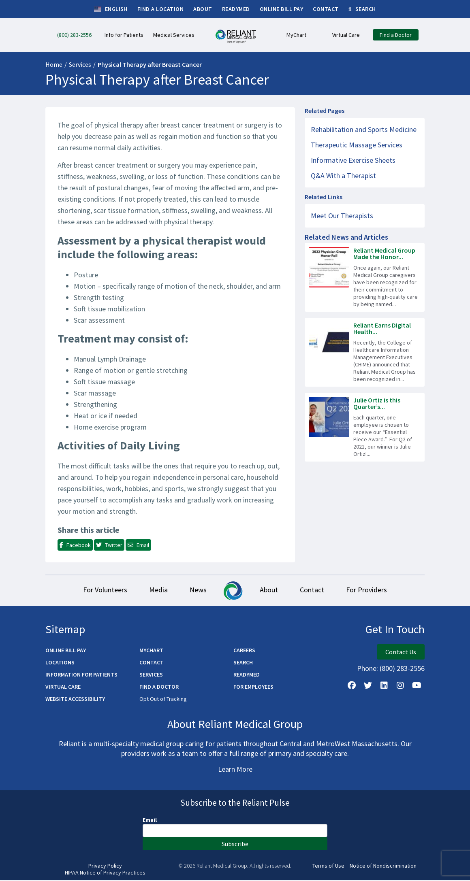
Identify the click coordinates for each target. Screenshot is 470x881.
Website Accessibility (75, 699)
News (196, 590)
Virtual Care (63, 687)
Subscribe (235, 845)
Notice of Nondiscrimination (383, 866)
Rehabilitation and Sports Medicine (364, 129)
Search (243, 663)
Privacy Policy (105, 866)
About (270, 590)
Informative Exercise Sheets (353, 160)
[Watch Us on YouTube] (416, 686)
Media (154, 590)
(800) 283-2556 (402, 669)
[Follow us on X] (368, 686)
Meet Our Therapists (342, 215)
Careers (244, 651)
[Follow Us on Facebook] (352, 686)
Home (53, 64)
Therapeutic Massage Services (356, 144)
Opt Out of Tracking (163, 699)
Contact (315, 590)
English (111, 9)
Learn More (235, 770)
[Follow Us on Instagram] (400, 686)
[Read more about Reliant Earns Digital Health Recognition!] (365, 352)
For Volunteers (99, 590)
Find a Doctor (159, 687)
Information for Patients (81, 675)
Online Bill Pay (65, 651)
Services (80, 64)
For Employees (253, 687)
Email (150, 821)
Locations (60, 663)
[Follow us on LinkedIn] (384, 686)
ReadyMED (246, 675)
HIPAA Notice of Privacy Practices (105, 873)
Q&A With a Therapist (343, 175)
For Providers (372, 590)
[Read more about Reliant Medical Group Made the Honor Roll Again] (365, 277)
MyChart (151, 651)
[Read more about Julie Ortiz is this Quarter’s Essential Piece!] (365, 427)
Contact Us (400, 653)
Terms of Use (328, 866)
